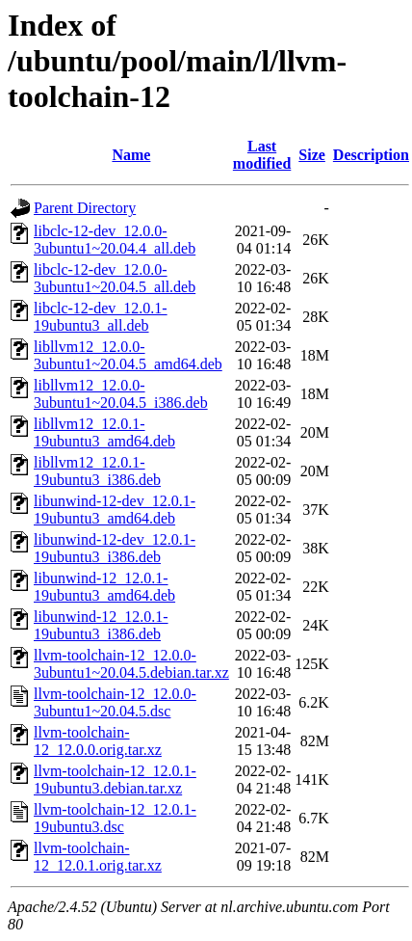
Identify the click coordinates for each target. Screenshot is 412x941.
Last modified (262, 155)
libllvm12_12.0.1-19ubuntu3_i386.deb (97, 471)
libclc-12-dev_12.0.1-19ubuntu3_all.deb (100, 317)
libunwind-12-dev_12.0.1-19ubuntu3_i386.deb (114, 548)
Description (371, 155)
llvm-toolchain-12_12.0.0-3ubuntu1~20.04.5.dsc (115, 702)
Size (311, 155)
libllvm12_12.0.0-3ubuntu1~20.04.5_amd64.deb (128, 355)
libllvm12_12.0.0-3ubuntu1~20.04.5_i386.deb (121, 394)
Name (131, 155)
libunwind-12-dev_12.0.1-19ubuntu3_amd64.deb (114, 509)
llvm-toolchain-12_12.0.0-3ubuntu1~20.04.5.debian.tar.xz (131, 664)
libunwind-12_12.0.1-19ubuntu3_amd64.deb (104, 587)
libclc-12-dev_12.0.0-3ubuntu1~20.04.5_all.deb (114, 278)
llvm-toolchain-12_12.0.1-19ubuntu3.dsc (115, 818)
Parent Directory (85, 208)
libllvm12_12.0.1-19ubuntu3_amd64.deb (104, 432)
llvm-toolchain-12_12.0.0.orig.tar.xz (98, 741)
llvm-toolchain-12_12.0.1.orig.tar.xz (98, 857)
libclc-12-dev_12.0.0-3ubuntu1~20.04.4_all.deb (114, 239)
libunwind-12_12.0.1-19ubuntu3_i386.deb (101, 625)
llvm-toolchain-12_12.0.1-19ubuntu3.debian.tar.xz (115, 779)
